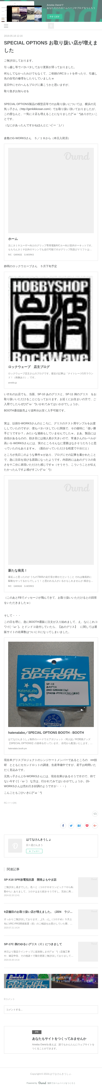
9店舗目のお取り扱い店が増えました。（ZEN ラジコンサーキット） (48, 911)
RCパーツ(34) (10, 803)
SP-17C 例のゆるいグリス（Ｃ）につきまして (33, 944)
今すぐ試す (55, 16)
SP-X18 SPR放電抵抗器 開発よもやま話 (30, 879)
